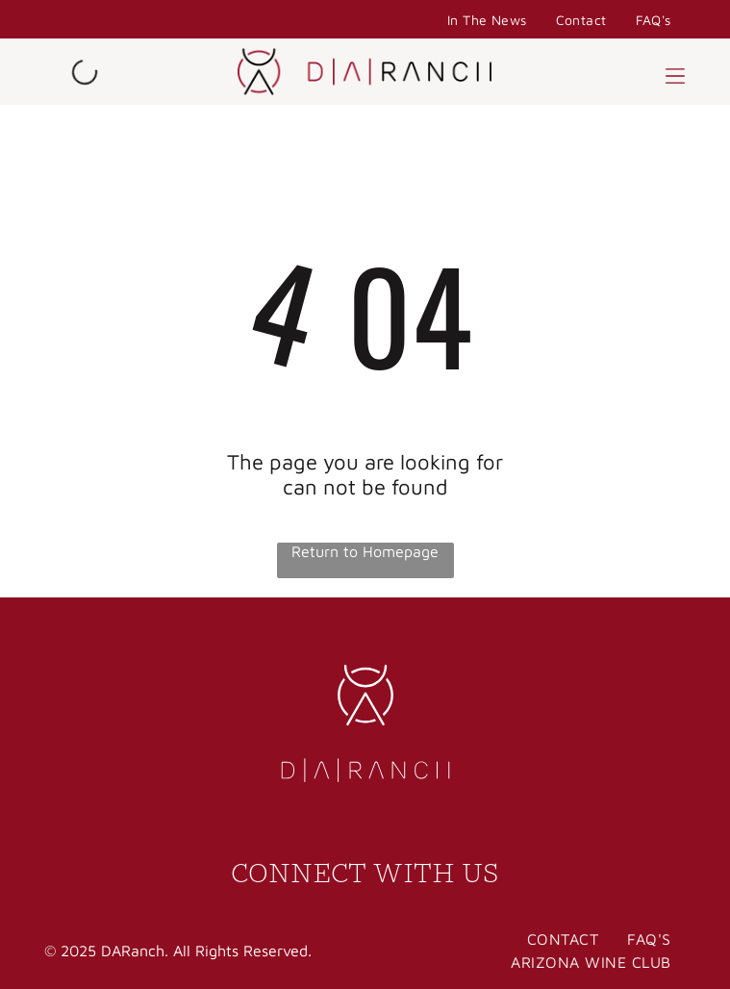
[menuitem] (487, 19)
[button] (675, 72)
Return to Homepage (365, 551)
